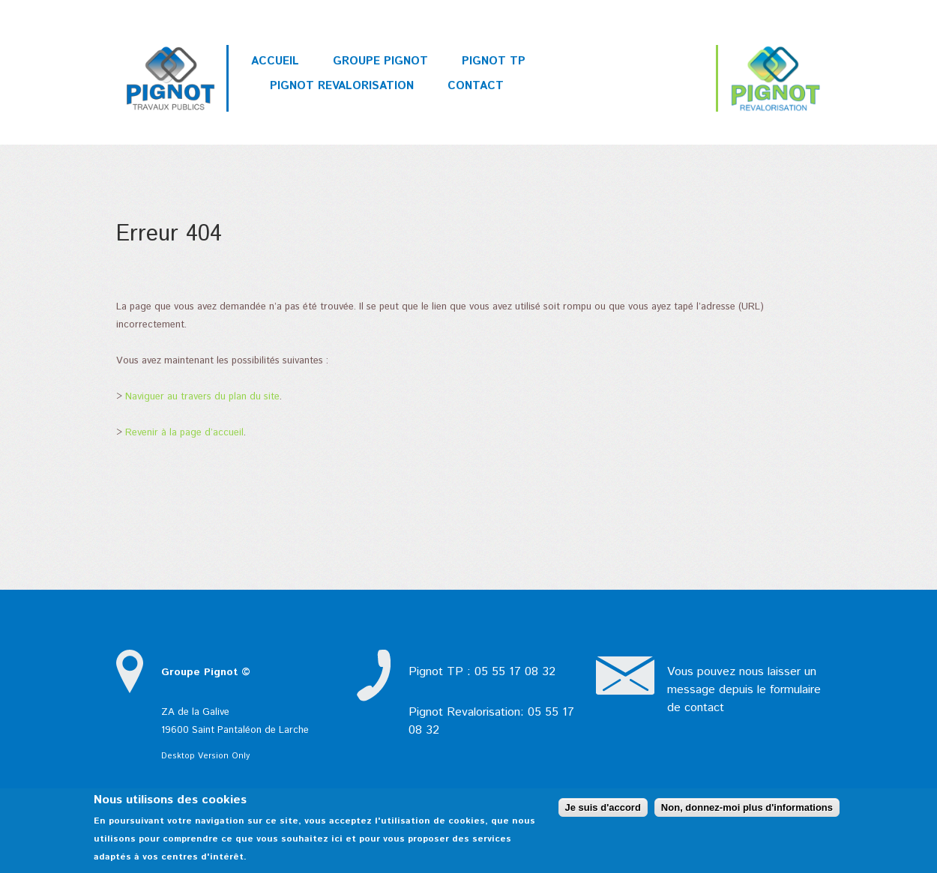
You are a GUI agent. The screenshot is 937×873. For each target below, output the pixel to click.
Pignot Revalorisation (342, 86)
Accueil (275, 61)
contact (704, 707)
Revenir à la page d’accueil (184, 433)
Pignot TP (493, 61)
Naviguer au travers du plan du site (202, 397)
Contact (476, 86)
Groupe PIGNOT (380, 61)
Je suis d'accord (603, 807)
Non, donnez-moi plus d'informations (747, 807)
